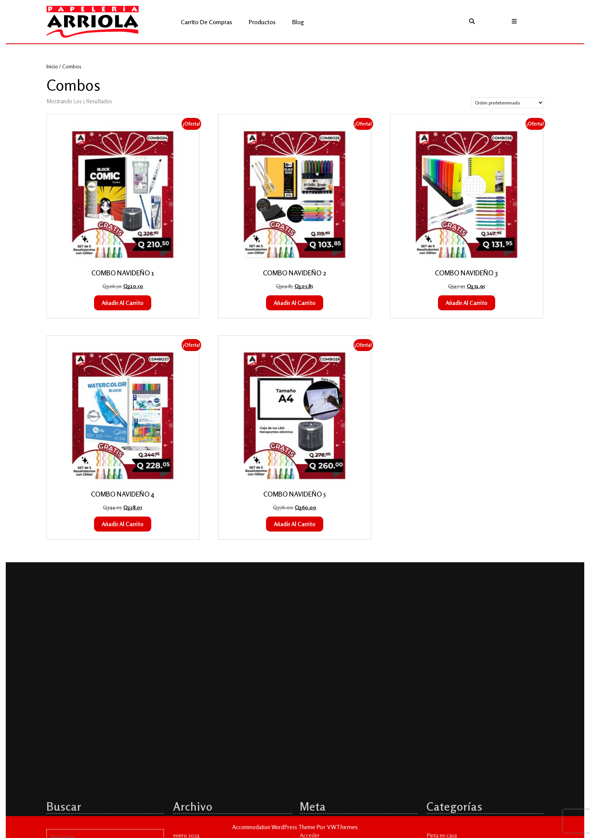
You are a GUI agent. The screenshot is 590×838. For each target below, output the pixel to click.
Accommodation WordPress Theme (274, 827)
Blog (298, 22)
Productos (262, 22)
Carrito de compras (206, 22)
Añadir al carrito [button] (123, 302)
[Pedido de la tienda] (507, 102)
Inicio (52, 66)
